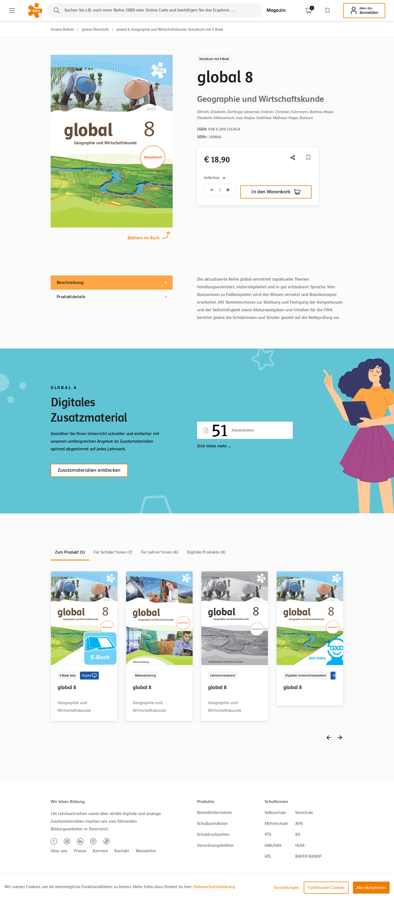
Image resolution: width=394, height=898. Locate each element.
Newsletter (146, 850)
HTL (268, 856)
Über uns (59, 850)
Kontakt (121, 850)
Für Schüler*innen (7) (113, 552)
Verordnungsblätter (215, 845)
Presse (80, 850)
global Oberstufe (95, 29)
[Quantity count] (220, 190)
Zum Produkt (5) (70, 552)
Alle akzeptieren (371, 887)
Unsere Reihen (62, 29)
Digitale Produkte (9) (206, 552)
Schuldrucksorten (213, 834)
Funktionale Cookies (326, 887)
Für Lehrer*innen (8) (159, 552)
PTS (268, 834)
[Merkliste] (308, 157)
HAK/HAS (273, 845)
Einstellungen (286, 887)
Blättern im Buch (144, 237)
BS (297, 834)
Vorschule (304, 812)
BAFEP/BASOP (308, 856)
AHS (299, 823)
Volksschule (275, 812)
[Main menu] (12, 10)
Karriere (100, 850)
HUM (300, 845)
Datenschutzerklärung (214, 886)
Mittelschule (276, 823)
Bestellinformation (214, 812)
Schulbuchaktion (212, 823)
